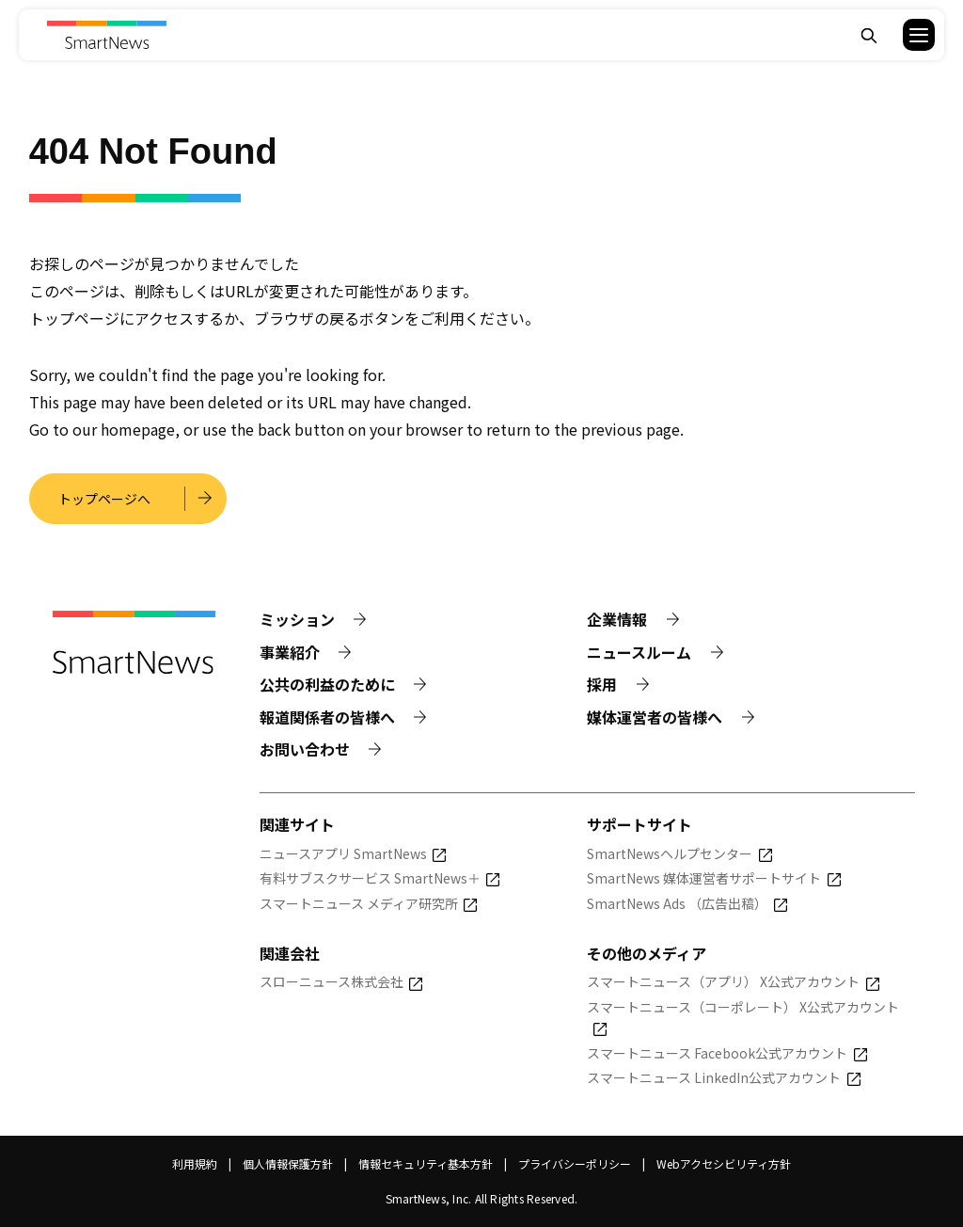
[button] (907, 35)
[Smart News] (106, 35)
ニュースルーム (639, 652)
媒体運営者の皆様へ (654, 717)
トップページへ (104, 498)
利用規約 (194, 1163)
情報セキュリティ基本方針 (425, 1163)
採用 (602, 684)
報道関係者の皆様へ (327, 717)
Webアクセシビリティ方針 (723, 1163)
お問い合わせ (305, 749)
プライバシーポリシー (574, 1163)
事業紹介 (290, 652)
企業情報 (617, 619)
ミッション (297, 619)
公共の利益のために (327, 684)
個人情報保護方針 (288, 1163)
